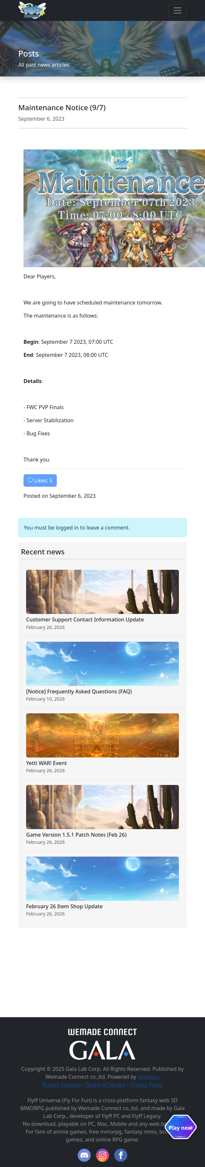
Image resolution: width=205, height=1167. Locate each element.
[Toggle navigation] (177, 10)
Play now (180, 1127)
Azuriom (148, 1076)
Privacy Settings (61, 1084)
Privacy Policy (146, 1084)
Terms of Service (105, 1084)
